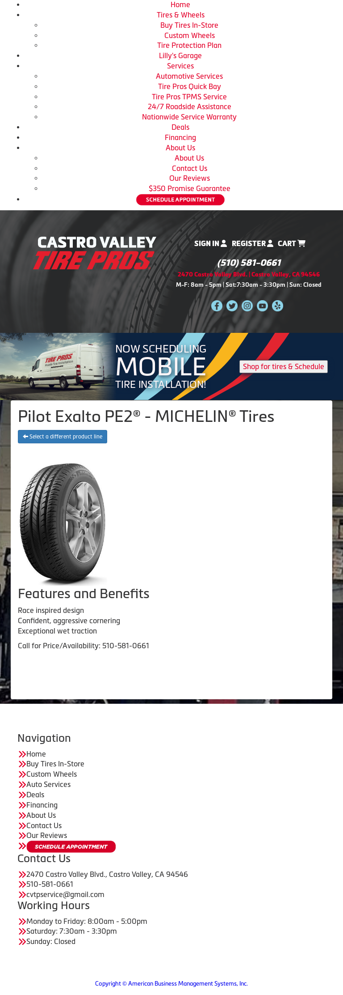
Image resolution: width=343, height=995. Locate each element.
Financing (180, 137)
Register (252, 243)
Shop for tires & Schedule (283, 366)
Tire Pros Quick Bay (189, 86)
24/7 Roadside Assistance (189, 106)
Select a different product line (62, 437)
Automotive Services (189, 76)
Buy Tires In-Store (189, 25)
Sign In (210, 243)
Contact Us (189, 168)
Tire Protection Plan (189, 45)
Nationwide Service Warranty (189, 117)
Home (180, 4)
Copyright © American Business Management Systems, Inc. (171, 983)
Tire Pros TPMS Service (189, 97)
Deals (180, 127)
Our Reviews (189, 178)
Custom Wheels (189, 35)
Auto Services (48, 784)
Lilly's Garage (180, 55)
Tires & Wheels (181, 15)
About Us (180, 148)
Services (180, 66)
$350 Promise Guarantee (189, 188)
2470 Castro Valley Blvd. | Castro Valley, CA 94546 (249, 274)
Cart (291, 243)
